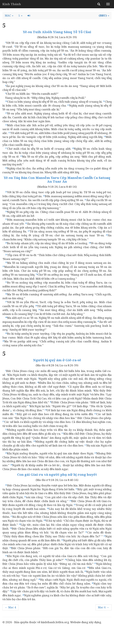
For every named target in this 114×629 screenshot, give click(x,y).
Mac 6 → (103, 607)
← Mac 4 (10, 607)
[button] (9, 15)
